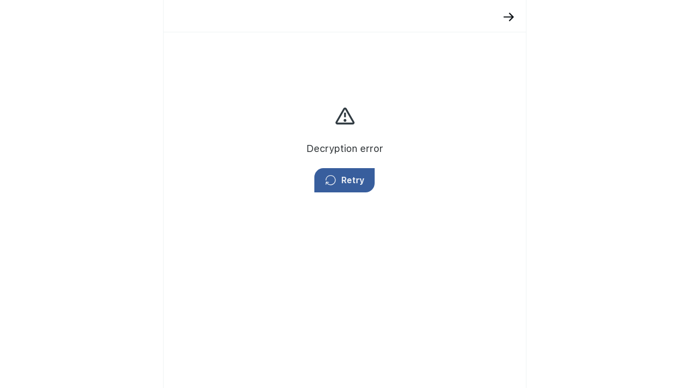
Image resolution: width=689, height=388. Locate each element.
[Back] (418, 17)
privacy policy (483, 126)
